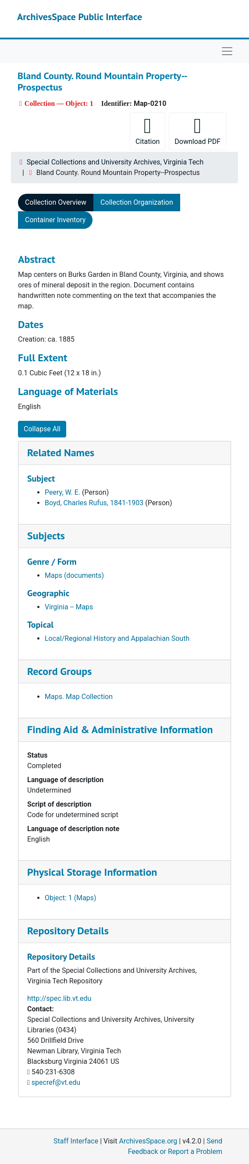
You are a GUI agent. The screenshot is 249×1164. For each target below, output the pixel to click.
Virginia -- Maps (69, 607)
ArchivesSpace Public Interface (79, 16)
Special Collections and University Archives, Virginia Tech (115, 162)
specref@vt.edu (56, 1082)
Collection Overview (55, 202)
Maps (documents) (74, 575)
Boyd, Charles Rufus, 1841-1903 (94, 503)
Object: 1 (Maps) (70, 898)
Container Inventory (55, 220)
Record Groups (59, 671)
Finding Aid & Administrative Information (120, 729)
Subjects (46, 535)
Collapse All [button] (42, 429)
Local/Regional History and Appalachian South (117, 638)
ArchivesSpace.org (148, 1141)
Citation (147, 130)
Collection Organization (136, 202)
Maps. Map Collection (79, 696)
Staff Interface (75, 1141)
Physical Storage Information (92, 872)
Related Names (60, 452)
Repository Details (68, 930)
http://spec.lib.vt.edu (59, 998)
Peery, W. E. (62, 492)
